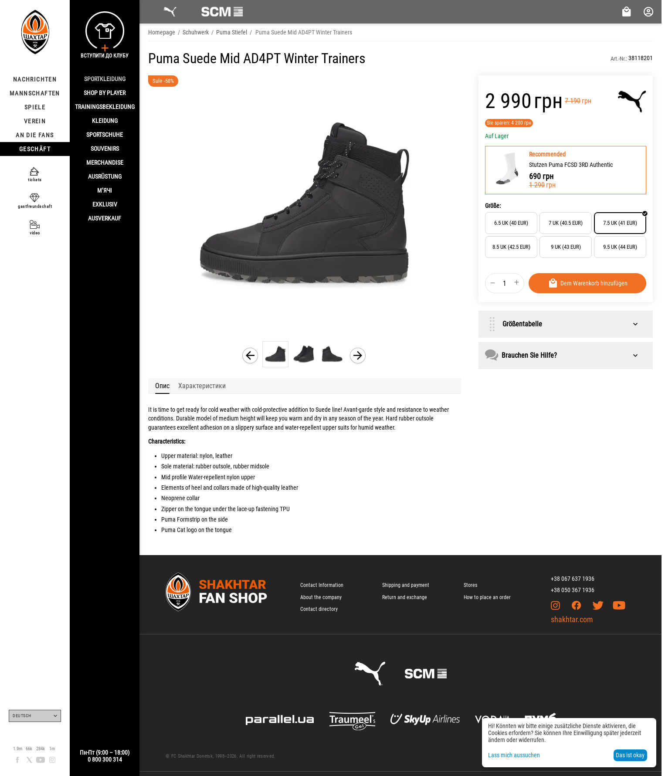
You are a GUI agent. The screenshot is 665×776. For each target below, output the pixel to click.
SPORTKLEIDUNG (105, 78)
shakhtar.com (572, 619)
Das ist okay (630, 755)
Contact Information (321, 585)
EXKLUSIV (104, 204)
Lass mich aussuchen (514, 755)
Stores (470, 585)
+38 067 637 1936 (572, 578)
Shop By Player (105, 92)
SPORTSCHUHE (104, 134)
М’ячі (104, 190)
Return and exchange (404, 597)
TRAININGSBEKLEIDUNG (105, 106)
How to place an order (487, 597)
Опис (162, 386)
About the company (321, 597)
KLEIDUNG (105, 120)
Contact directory (319, 609)
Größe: (493, 205)
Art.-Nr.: (619, 58)
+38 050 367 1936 (572, 589)
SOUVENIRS (105, 148)
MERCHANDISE (104, 162)
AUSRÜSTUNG (105, 176)
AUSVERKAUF (104, 218)
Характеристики (202, 386)
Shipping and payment (405, 585)
